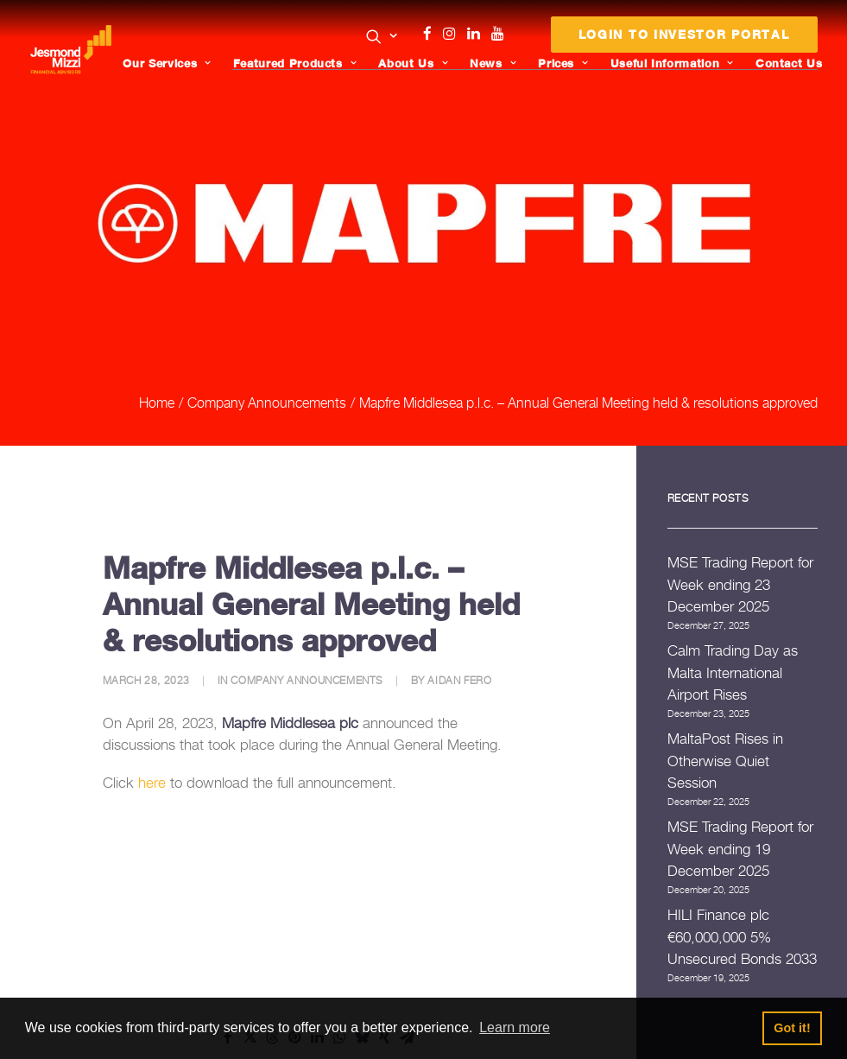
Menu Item (519, 38)
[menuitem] (382, 38)
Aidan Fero (459, 647)
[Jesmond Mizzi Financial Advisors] (72, 49)
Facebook (434, 33)
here (152, 749)
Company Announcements (266, 369)
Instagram (453, 33)
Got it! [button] (792, 1028)
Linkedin (477, 33)
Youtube (501, 33)
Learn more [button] (514, 1027)
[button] (382, 36)
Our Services (169, 63)
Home (156, 369)
